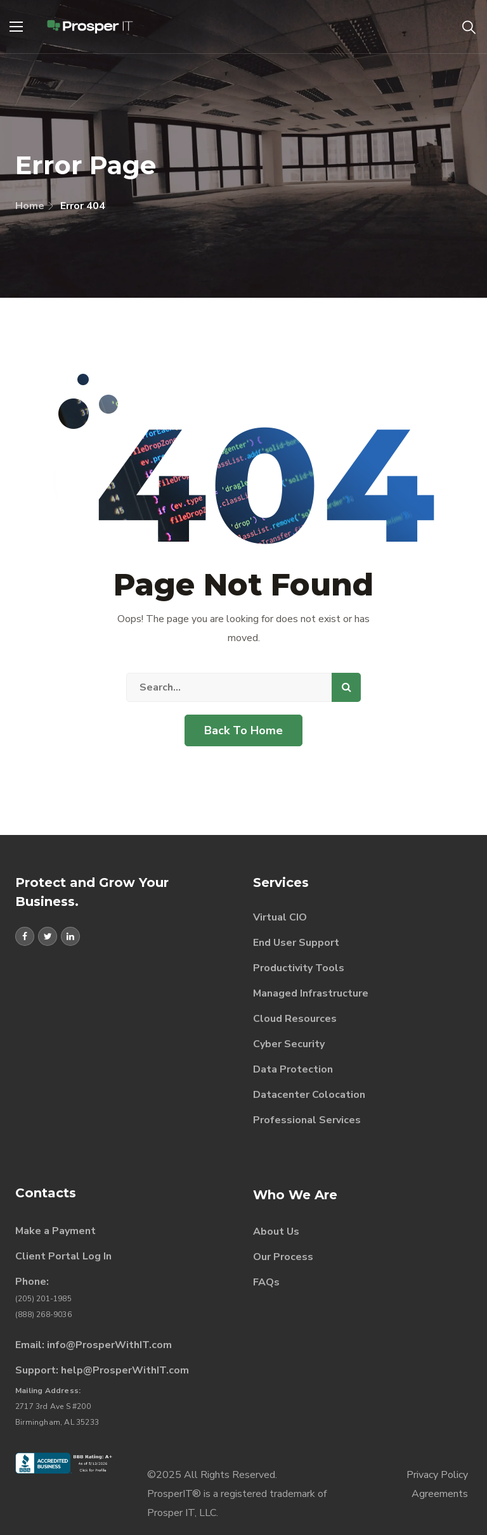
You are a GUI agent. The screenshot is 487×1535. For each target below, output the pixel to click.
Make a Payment (55, 1231)
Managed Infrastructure (310, 993)
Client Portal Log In (63, 1256)
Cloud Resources (295, 1019)
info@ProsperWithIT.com (109, 1345)
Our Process (283, 1257)
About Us (276, 1232)
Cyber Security (289, 1044)
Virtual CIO (280, 917)
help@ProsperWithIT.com (125, 1370)
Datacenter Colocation (309, 1095)
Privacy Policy (437, 1475)
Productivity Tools (298, 968)
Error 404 (82, 206)
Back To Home (243, 730)
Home (29, 206)
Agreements (440, 1494)
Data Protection (293, 1069)
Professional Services (307, 1120)
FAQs (266, 1282)
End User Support (296, 943)
